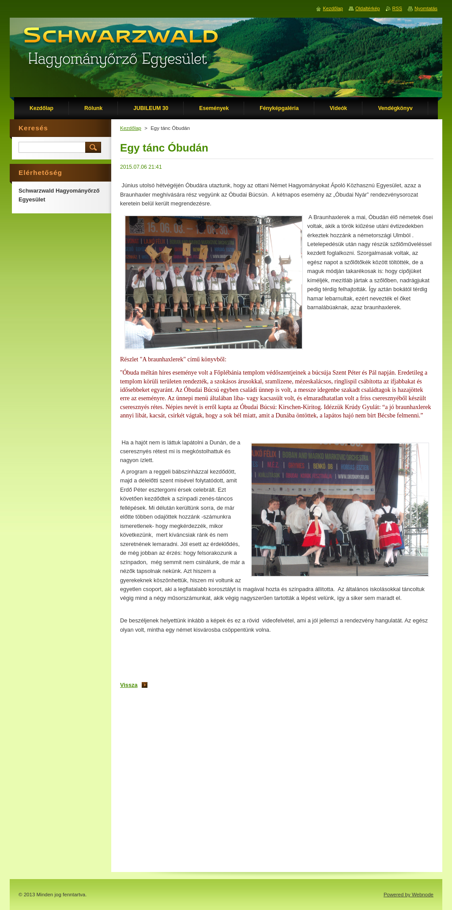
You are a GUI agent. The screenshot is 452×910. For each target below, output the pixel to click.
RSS (397, 8)
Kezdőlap (130, 128)
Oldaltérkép (367, 8)
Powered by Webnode (408, 894)
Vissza (129, 685)
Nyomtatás (425, 8)
